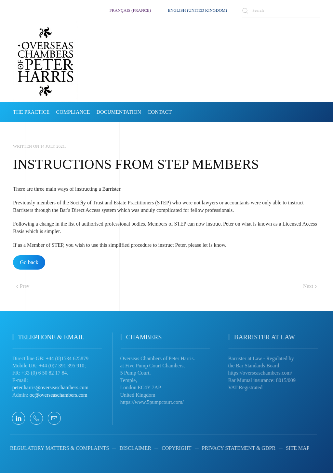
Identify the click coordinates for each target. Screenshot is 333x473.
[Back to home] (45, 61)
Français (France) (130, 10)
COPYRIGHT (172, 448)
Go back (29, 262)
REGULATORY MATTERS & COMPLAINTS (55, 448)
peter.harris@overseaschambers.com (47, 387)
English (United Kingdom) (197, 10)
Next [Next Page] (310, 286)
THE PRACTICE (31, 112)
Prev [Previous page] (22, 286)
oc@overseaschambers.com (55, 395)
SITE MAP (293, 448)
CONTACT (160, 112)
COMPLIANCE (73, 112)
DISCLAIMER (131, 448)
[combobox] (281, 10)
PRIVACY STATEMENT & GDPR (234, 448)
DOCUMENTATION (118, 112)
